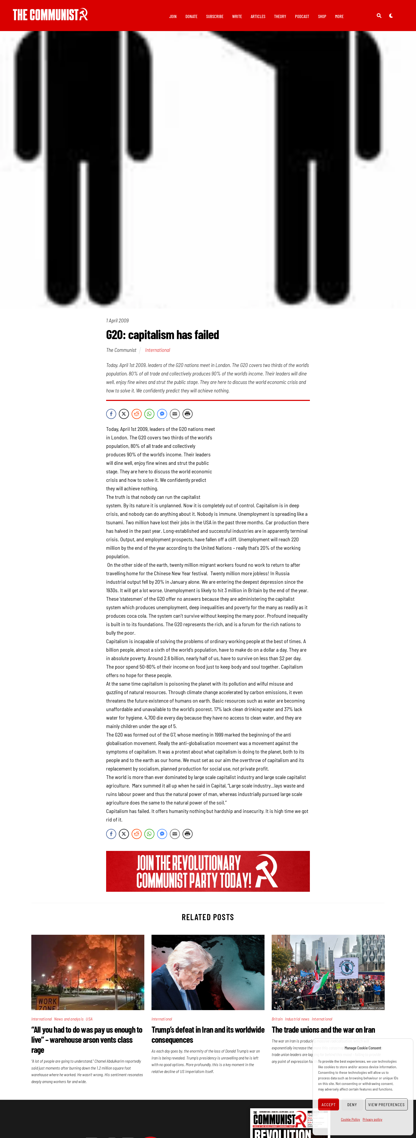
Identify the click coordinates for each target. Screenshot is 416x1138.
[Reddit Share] (137, 417)
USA (89, 1021)
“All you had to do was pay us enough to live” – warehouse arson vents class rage (86, 1042)
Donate (191, 16)
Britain (277, 1021)
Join (173, 16)
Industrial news (297, 1021)
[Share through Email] (175, 417)
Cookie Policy (350, 1119)
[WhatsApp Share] (149, 417)
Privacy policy (372, 1119)
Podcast (302, 16)
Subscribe (214, 16)
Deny (352, 1104)
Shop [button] (322, 16)
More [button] (339, 16)
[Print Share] (188, 417)
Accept (329, 1104)
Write (237, 16)
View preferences (386, 1104)
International (157, 352)
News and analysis (69, 1021)
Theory (280, 16)
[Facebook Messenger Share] (162, 417)
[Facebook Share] (111, 417)
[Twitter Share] (124, 417)
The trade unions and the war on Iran (323, 1032)
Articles (258, 16)
